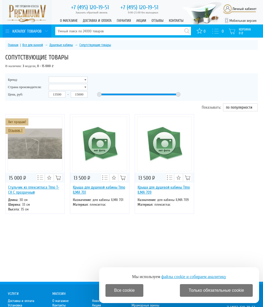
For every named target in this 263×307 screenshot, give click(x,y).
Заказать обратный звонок (91, 12)
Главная (13, 45)
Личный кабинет (244, 9)
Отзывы (157, 20)
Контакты (176, 20)
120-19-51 (90, 7)
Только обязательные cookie (216, 290)
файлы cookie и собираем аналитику (193, 276)
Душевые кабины (61, 45)
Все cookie (124, 290)
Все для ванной (32, 45)
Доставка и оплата (97, 20)
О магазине (69, 20)
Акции (141, 20)
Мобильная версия (242, 20)
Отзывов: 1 (15, 130)
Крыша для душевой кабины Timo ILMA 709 (164, 190)
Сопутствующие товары (95, 45)
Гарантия (124, 20)
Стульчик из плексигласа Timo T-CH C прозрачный (33, 190)
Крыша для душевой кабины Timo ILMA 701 (99, 190)
